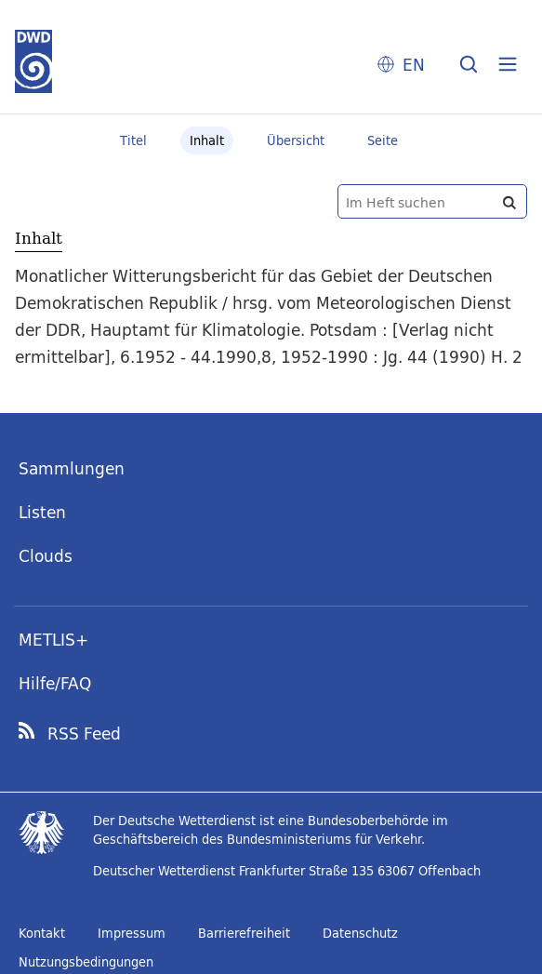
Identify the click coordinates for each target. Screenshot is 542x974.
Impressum (131, 933)
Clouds (46, 555)
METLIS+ (53, 639)
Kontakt (42, 933)
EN (414, 64)
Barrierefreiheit (244, 933)
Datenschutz (360, 933)
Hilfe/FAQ (55, 683)
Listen (42, 512)
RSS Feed (84, 734)
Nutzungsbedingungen (86, 962)
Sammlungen (72, 468)
